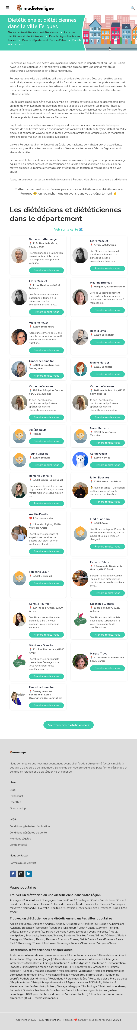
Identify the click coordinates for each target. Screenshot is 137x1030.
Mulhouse (46, 935)
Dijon (23, 932)
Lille (71, 932)
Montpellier (17, 935)
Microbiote (77, 975)
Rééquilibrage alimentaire (47, 982)
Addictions (16, 955)
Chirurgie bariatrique (55, 963)
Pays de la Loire (87, 908)
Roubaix (63, 939)
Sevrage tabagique (68, 986)
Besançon (28, 928)
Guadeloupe (31, 904)
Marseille (102, 932)
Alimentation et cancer (82, 955)
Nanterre (69, 935)
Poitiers (29, 939)
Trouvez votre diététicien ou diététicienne (33, 32)
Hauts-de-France (63, 904)
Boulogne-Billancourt (63, 928)
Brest (81, 928)
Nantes (81, 935)
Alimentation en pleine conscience (45, 955)
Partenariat (16, 796)
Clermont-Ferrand (107, 928)
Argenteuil (73, 924)
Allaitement (96, 959)
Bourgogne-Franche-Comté (58, 900)
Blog (12, 790)
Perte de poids (98, 979)
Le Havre (47, 932)
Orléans (111, 935)
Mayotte (15, 908)
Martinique (117, 904)
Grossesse (99, 967)
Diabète (15, 967)
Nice (91, 935)
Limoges (81, 932)
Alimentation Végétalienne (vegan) (31, 959)
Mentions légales (20, 839)
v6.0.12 (117, 1020)
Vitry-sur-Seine (106, 943)
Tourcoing (63, 943)
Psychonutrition (20, 982)
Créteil (14, 932)
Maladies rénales (58, 975)
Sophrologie (89, 986)
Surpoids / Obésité (21, 990)
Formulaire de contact (23, 863)
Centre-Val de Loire (103, 900)
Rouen (74, 939)
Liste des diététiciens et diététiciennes (41, 34)
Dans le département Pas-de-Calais (44, 40)
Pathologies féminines (33, 979)
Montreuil (32, 935)
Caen (91, 928)
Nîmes (100, 935)
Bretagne (83, 900)
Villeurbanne (87, 943)
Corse (120, 900)
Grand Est (16, 904)
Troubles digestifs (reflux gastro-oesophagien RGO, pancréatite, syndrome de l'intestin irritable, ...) (63, 992)
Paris (121, 935)
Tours (74, 943)
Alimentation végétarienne (70, 959)
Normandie (29, 908)
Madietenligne (53, 1020)
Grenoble (34, 932)
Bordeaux (42, 928)
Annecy (60, 924)
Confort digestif (78, 963)
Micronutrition (94, 975)
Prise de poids (119, 979)
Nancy (58, 935)
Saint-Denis (87, 939)
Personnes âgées (76, 979)
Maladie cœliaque (45, 971)
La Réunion (102, 904)
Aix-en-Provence (20, 924)
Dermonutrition (115, 963)
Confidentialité (18, 845)
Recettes (15, 802)
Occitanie (69, 908)
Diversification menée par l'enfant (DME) (47, 967)
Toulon (37, 943)
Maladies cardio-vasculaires (75, 971)
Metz (113, 932)
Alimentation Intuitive (111, 955)
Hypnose (27, 971)
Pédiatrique (56, 979)
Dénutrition (97, 963)
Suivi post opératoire (112, 986)
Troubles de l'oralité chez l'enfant (54, 990)
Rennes (50, 939)
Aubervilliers (116, 924)
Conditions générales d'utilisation (30, 826)
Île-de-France (84, 904)
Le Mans (61, 932)
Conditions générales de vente (28, 833)
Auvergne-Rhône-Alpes (24, 900)
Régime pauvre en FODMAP (83, 982)
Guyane (45, 904)
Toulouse (49, 943)
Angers (49, 924)
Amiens (37, 924)
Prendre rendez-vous (46, 270)
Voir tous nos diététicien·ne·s (68, 725)
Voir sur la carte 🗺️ (68, 229)
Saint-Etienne (105, 939)
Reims (40, 939)
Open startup (18, 808)
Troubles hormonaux (45, 998)
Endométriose (82, 967)
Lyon (92, 932)
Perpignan (16, 939)
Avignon (15, 928)
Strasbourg (24, 943)
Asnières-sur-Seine (94, 924)
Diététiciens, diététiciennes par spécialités (41, 950)
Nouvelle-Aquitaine (50, 908)
